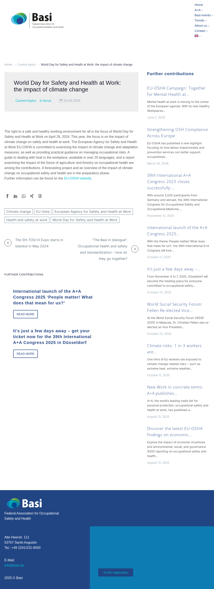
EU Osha (43, 211)
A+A (199, 10)
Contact (201, 31)
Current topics (26, 64)
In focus (45, 100)
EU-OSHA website (78, 178)
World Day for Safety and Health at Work (84, 220)
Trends (201, 20)
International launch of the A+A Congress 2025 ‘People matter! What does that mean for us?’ (49, 296)
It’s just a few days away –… (174, 269)
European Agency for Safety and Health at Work (93, 211)
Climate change (18, 211)
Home (199, 4)
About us (202, 25)
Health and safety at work (26, 220)
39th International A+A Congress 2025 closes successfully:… (169, 182)
